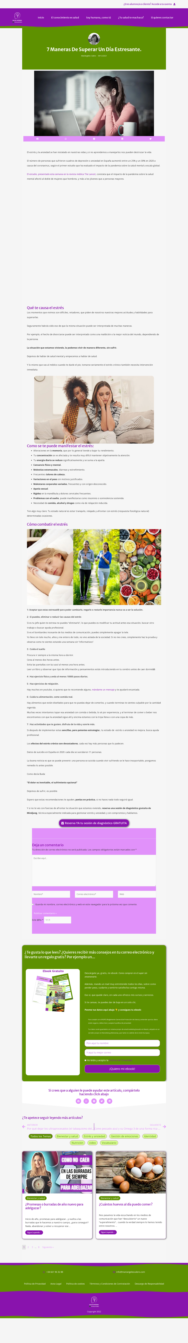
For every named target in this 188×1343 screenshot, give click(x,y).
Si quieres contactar (162, 17)
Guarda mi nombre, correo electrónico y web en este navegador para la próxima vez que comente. (85, 905)
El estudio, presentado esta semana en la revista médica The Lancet (62, 174)
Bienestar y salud (67, 1137)
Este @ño (37, 920)
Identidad (150, 1137)
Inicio (41, 17)
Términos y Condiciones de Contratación (110, 1285)
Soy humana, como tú (98, 17)
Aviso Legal (54, 1285)
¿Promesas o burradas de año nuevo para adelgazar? (54, 1208)
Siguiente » (48, 1248)
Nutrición (77, 1144)
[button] (37, 139)
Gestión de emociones (124, 1137)
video (92, 1144)
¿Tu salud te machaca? (131, 17)
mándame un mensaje (103, 689)
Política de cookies (74, 1285)
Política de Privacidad (120, 1061)
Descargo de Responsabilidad (151, 1285)
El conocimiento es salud (65, 17)
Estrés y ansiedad (94, 1137)
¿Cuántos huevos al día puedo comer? (126, 1206)
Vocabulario (109, 1144)
